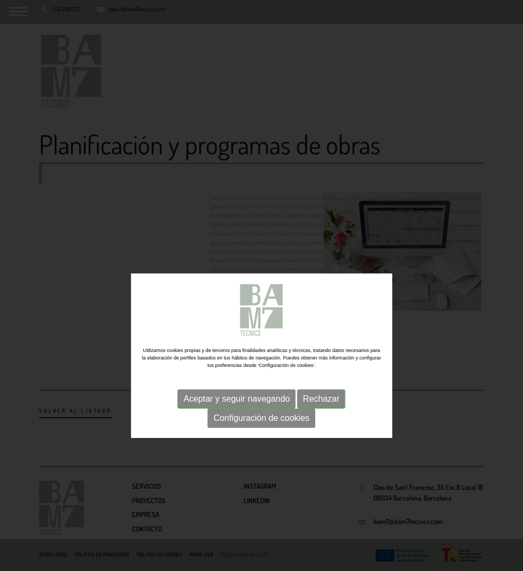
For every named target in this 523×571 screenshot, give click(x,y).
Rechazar (321, 414)
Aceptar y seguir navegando (236, 414)
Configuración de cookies (262, 433)
